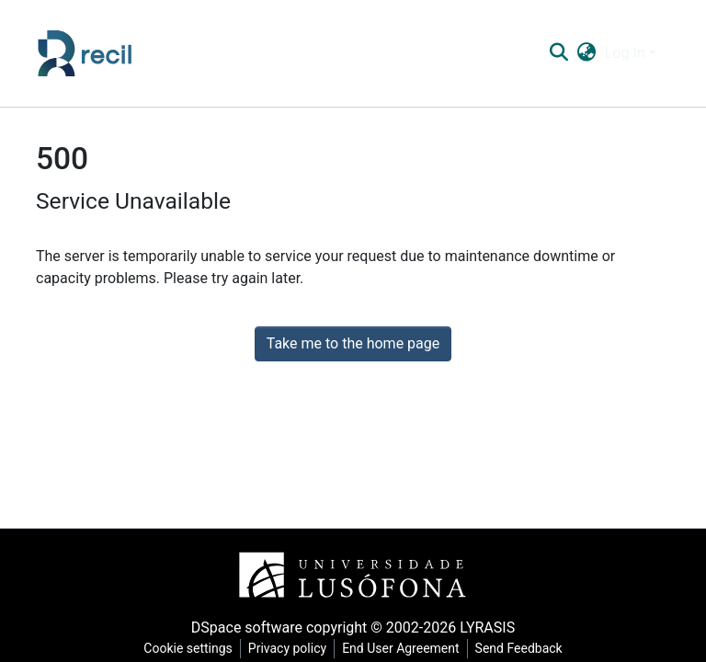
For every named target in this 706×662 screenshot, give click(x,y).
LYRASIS (487, 627)
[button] (586, 53)
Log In (625, 53)
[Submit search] (558, 53)
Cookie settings (188, 648)
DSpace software (246, 627)
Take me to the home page (353, 343)
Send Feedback (519, 648)
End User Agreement (400, 648)
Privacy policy (287, 648)
